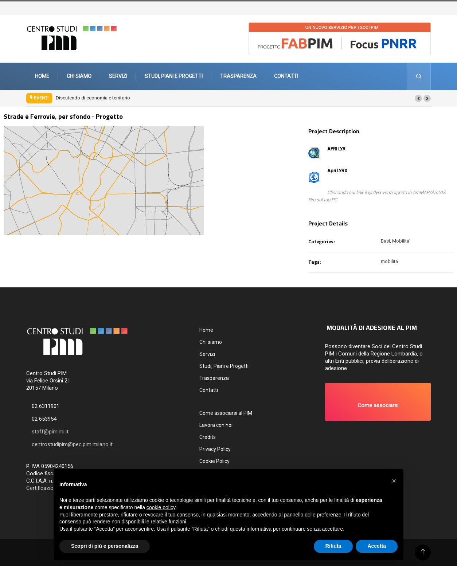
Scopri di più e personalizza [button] (104, 546)
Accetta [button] (376, 546)
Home (42, 76)
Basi (385, 241)
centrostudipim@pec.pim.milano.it (72, 444)
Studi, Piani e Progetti (174, 76)
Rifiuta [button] (333, 546)
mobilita (389, 261)
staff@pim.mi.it (50, 431)
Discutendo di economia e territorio (93, 98)
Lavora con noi (216, 425)
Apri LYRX (337, 170)
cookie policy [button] (161, 507)
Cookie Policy (214, 461)
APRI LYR (336, 149)
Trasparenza (238, 76)
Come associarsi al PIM (225, 413)
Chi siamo (79, 76)
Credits (207, 437)
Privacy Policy (215, 449)
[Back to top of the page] (423, 552)
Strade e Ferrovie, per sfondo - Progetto (63, 116)
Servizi (118, 76)
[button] (418, 98)
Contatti (286, 76)
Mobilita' (401, 241)
